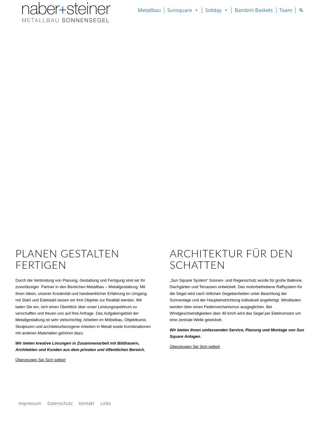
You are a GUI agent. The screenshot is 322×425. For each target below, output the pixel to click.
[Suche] (301, 10)
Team (285, 10)
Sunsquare (179, 10)
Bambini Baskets (254, 10)
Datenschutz (59, 403)
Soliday (213, 10)
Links (105, 403)
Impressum (29, 403)
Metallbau (149, 10)
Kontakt (86, 403)
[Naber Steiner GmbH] (63, 14)
